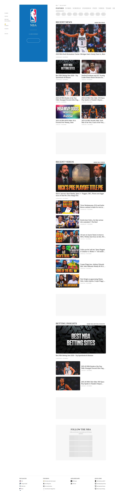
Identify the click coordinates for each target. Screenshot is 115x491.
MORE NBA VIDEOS (99, 162)
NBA (57, 5)
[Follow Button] (33, 40)
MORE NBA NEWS (100, 22)
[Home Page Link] (7, 6)
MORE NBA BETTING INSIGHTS (96, 324)
